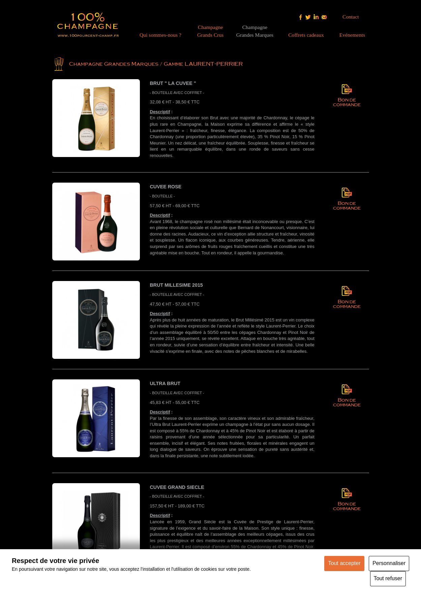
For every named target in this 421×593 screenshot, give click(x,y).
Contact (350, 17)
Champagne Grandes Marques (113, 63)
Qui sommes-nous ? (160, 35)
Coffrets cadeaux (306, 35)
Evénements (352, 35)
